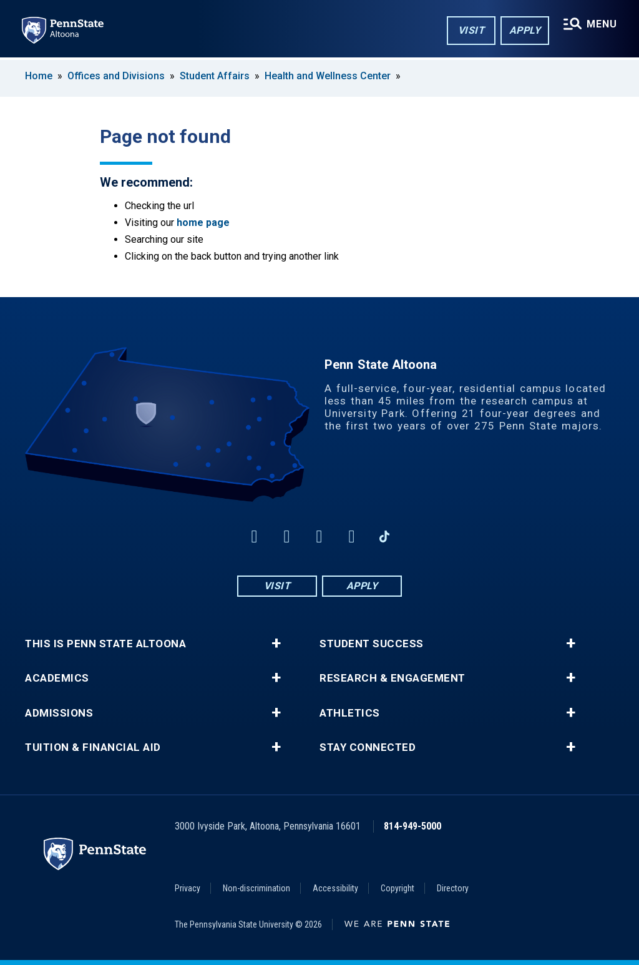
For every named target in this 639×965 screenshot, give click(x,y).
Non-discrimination (256, 888)
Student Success (372, 644)
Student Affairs (215, 76)
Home (38, 76)
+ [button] (276, 644)
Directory (453, 888)
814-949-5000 (412, 826)
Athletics (350, 713)
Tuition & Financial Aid (93, 747)
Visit (470, 30)
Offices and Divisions (116, 76)
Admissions (59, 713)
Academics (57, 678)
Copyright (397, 888)
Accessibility (335, 888)
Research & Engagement (393, 678)
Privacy (187, 888)
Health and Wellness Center (328, 76)
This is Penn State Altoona (105, 644)
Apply (524, 30)
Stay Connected (368, 747)
